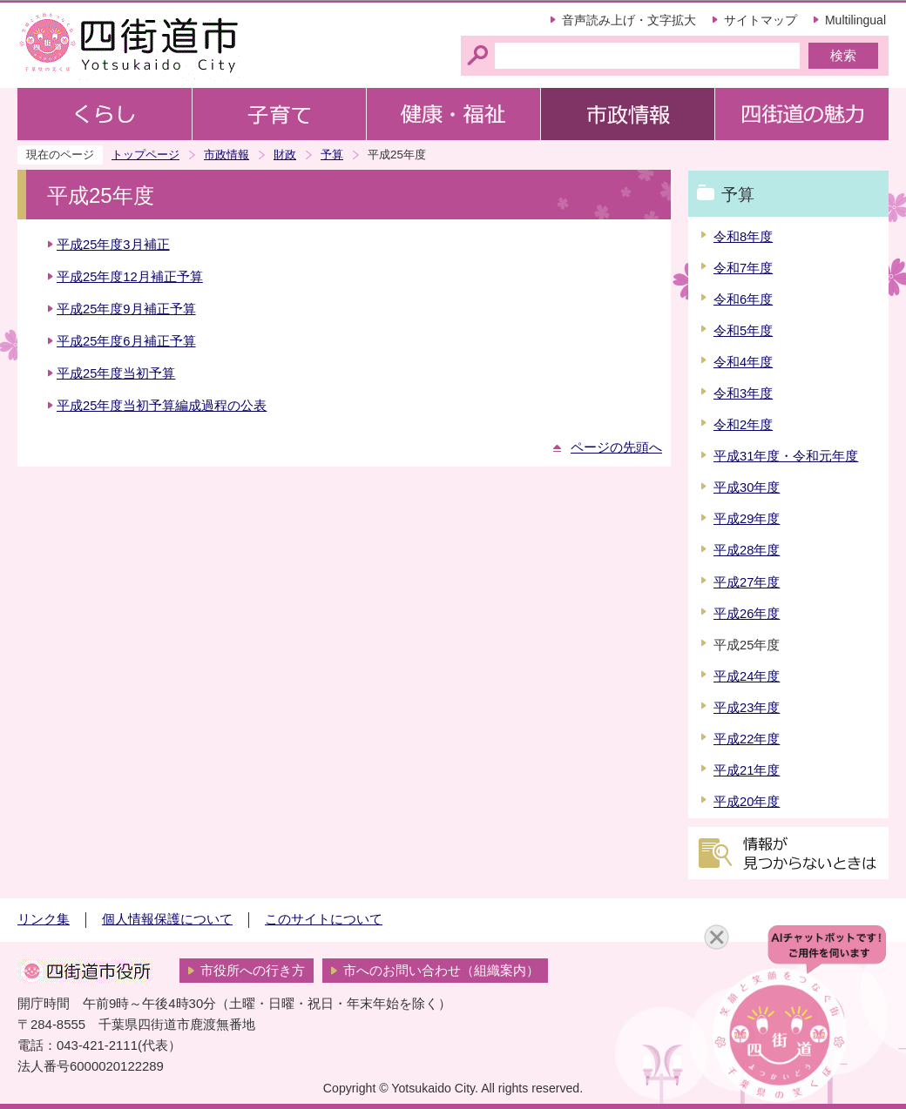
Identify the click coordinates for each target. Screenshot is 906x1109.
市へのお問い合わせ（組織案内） (441, 971)
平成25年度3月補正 (113, 245)
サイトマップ (760, 20)
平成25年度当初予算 (116, 373)
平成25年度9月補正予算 (126, 309)
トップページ (145, 154)
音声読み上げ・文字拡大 (629, 20)
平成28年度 (746, 550)
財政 (285, 154)
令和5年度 (743, 331)
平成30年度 (746, 487)
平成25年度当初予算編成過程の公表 (162, 406)
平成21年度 (746, 770)
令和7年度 (743, 268)
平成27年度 (746, 582)
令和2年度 (743, 425)
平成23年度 (746, 708)
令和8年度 (743, 237)
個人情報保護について (167, 919)
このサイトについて (323, 919)
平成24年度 (746, 676)
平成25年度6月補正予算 (126, 341)
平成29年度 (746, 519)
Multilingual (855, 20)
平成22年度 (746, 739)
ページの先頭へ (616, 447)
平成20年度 (746, 802)
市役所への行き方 (252, 971)
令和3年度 (743, 393)
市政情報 (226, 154)
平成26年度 (746, 614)
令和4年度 (743, 362)
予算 (332, 154)
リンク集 (43, 919)
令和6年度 (743, 299)
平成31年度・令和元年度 (785, 456)
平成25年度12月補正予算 (130, 277)
